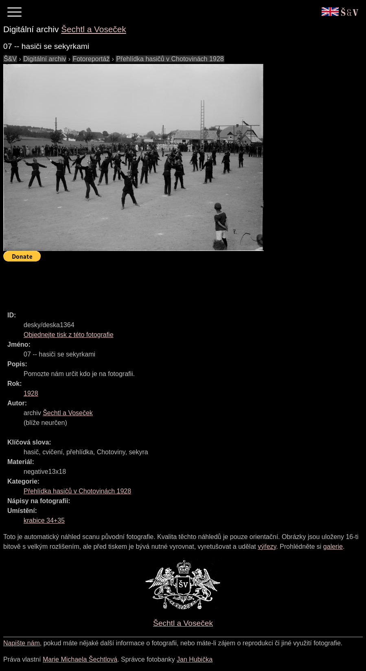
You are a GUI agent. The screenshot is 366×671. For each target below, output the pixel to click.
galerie (333, 546)
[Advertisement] (151, 282)
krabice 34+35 (44, 520)
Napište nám (21, 643)
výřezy (267, 546)
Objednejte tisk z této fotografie (69, 334)
